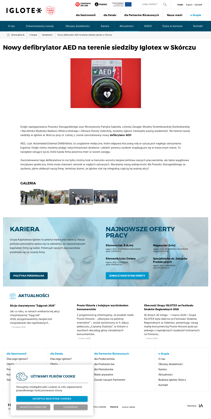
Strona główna (17, 35)
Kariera (105, 26)
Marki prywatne (103, 374)
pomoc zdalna (128, 407)
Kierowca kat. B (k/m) (119, 245)
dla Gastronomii (85, 15)
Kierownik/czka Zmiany (121, 258)
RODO (148, 26)
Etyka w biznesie (172, 26)
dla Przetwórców (104, 364)
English (189, 5)
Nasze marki (174, 15)
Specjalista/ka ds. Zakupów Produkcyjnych (170, 260)
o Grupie (195, 15)
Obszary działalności (77, 26)
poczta (114, 407)
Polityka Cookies (97, 407)
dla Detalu (109, 15)
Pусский (198, 5)
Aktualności (127, 26)
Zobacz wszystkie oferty (127, 275)
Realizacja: (195, 406)
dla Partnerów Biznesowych (141, 15)
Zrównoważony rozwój (40, 26)
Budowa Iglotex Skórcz (172, 379)
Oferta (10, 364)
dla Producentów (104, 359)
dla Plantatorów (103, 369)
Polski (180, 5)
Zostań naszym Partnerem (109, 379)
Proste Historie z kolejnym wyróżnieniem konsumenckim (102, 307)
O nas (11, 26)
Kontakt (198, 26)
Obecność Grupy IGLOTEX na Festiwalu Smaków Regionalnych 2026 (168, 307)
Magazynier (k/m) (164, 245)
